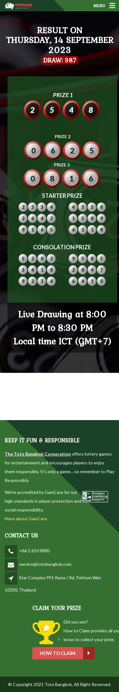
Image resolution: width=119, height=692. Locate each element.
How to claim (89, 653)
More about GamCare (26, 518)
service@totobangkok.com (45, 564)
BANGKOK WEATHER (59, 396)
